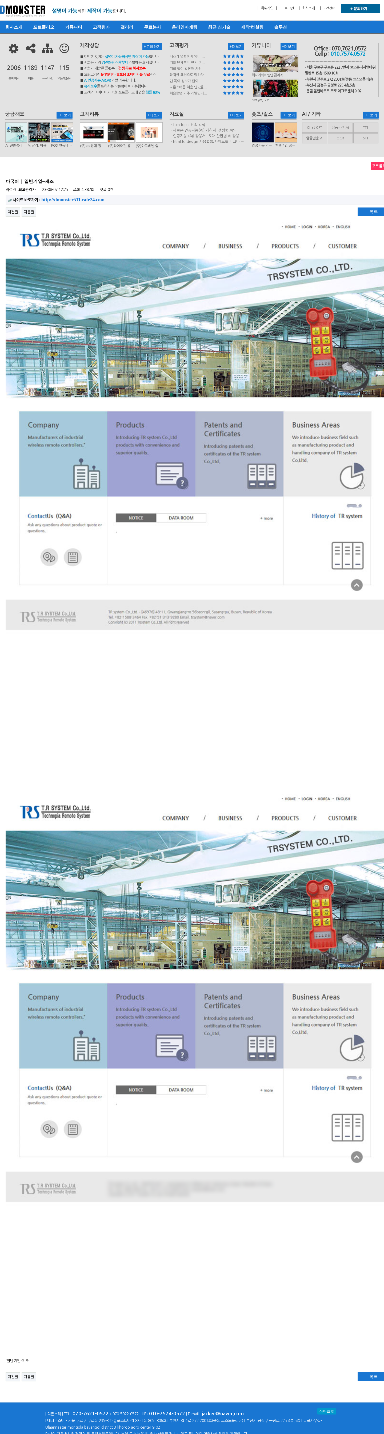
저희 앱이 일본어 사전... (187, 68)
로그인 (289, 8)
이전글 (13, 212)
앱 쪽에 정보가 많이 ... (186, 81)
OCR (340, 138)
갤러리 (127, 27)
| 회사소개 (306, 8)
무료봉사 (152, 27)
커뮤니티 (73, 27)
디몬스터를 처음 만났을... (188, 87)
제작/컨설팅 (252, 27)
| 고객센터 (327, 8)
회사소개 (13, 27)
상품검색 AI (340, 127)
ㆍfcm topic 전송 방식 (187, 125)
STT (366, 138)
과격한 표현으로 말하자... (188, 75)
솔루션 (280, 27)
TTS (366, 127)
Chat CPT (314, 127)
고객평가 (101, 27)
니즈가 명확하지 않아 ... (187, 56)
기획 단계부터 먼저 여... (187, 62)
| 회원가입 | (267, 8)
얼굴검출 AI (314, 138)
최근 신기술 (219, 27)
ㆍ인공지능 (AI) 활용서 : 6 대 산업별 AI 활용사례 (206, 136)
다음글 (29, 212)
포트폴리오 (43, 27)
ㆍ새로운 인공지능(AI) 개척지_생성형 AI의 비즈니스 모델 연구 (205, 130)
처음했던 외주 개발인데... (188, 93)
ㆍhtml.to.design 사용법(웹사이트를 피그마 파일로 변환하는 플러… (207, 142)
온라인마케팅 (184, 27)
